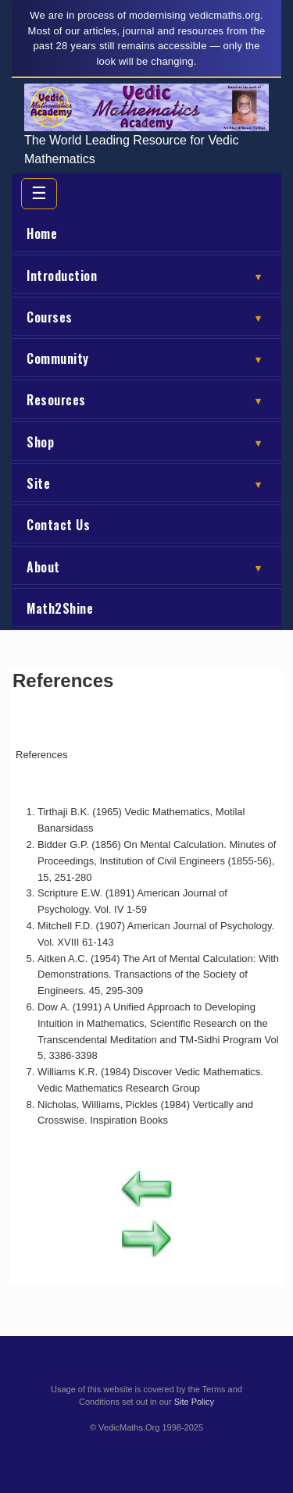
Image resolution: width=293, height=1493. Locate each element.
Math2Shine (60, 608)
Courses (148, 317)
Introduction (148, 275)
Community (148, 358)
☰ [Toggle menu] (39, 193)
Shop (148, 442)
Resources (148, 399)
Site (148, 483)
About (148, 567)
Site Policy (194, 1401)
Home (42, 233)
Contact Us (58, 524)
